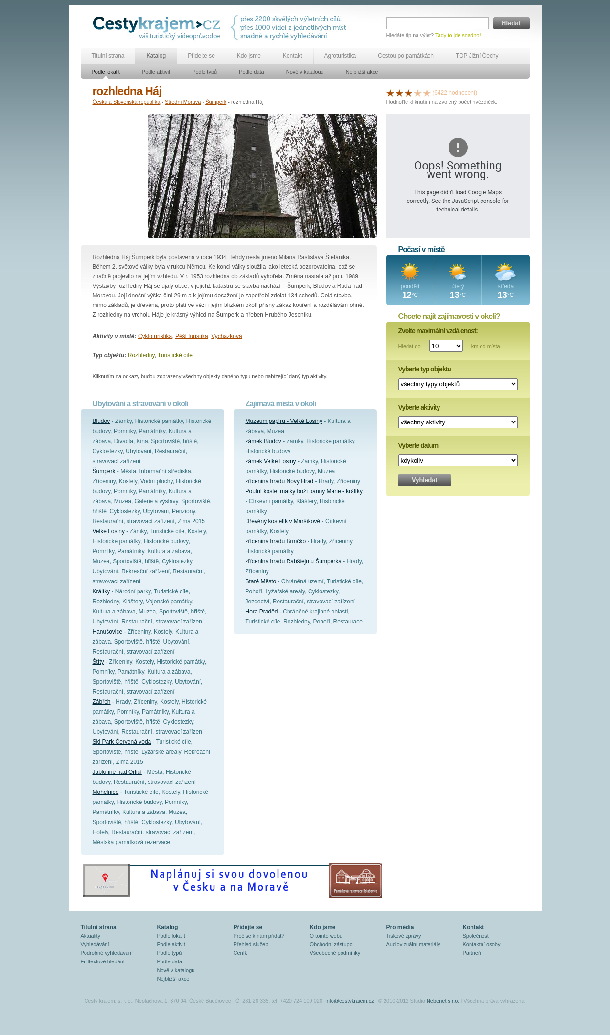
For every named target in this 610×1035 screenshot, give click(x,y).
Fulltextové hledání (103, 961)
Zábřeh (102, 701)
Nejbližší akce (362, 71)
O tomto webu (326, 936)
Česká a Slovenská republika (127, 102)
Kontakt (292, 56)
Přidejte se (201, 56)
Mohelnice (106, 792)
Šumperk (215, 102)
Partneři (472, 953)
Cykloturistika (155, 336)
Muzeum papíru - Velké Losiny (284, 421)
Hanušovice (108, 631)
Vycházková (226, 336)
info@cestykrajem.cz (349, 1000)
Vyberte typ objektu (424, 369)
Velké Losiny (109, 531)
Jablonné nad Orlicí (117, 772)
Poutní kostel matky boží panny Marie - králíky (304, 491)
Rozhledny (141, 355)
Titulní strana (108, 56)
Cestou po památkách (406, 56)
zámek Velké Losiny (271, 461)
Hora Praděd (262, 611)
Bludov (101, 421)
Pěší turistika (191, 336)
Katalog (156, 56)
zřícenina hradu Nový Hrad (280, 481)
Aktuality (91, 936)
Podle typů (204, 71)
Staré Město (261, 581)
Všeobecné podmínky (335, 953)
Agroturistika (340, 56)
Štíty (98, 661)
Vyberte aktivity (419, 407)
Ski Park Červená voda (122, 742)
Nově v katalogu (305, 71)
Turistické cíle (175, 355)
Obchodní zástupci (331, 944)
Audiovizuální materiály (413, 944)
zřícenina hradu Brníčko (276, 541)
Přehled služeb (251, 944)
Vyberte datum (418, 445)
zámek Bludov (263, 441)
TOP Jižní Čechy (477, 56)
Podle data (251, 71)
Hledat (511, 23)
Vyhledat (424, 480)
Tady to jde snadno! (458, 35)
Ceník (240, 953)
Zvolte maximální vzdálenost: (438, 331)
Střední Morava (183, 102)
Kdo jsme (249, 56)
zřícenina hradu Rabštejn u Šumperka (294, 561)
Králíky (101, 591)
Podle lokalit (106, 71)
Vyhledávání (95, 944)
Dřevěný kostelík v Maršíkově (283, 521)
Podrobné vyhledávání (107, 953)
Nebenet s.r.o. (443, 1000)
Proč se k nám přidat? (259, 936)
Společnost (476, 936)
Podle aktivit (156, 71)
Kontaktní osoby (482, 944)
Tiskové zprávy (403, 936)
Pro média (400, 927)
